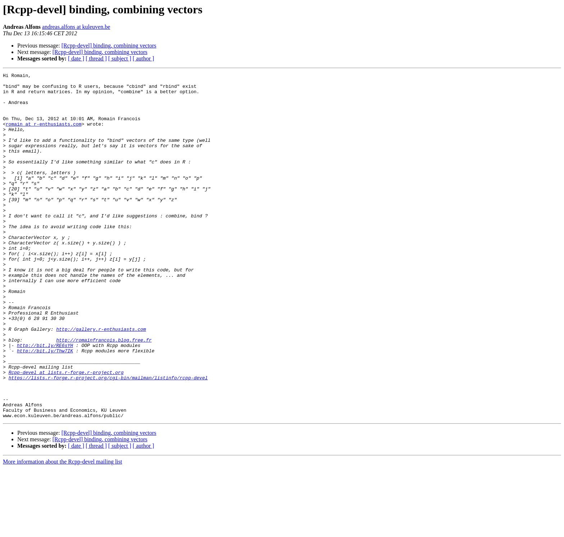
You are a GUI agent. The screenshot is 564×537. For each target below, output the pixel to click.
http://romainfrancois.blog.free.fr (103, 394)
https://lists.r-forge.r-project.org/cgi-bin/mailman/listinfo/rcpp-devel (108, 439)
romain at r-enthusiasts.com (44, 134)
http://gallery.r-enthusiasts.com (101, 381)
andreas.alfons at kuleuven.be (76, 27)
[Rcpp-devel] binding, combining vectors (109, 45)
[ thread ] (96, 58)
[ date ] (76, 58)
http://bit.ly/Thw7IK (45, 406)
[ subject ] (119, 58)
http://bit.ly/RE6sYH (45, 400)
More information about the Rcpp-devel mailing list (62, 531)
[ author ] (143, 58)
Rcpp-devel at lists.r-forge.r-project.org (66, 432)
